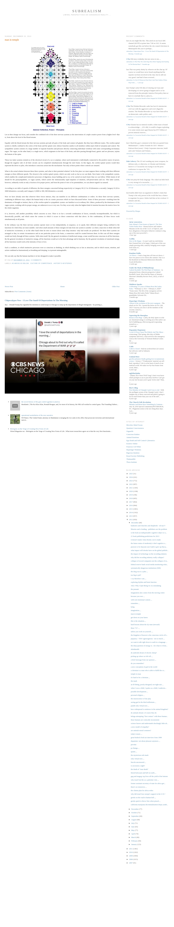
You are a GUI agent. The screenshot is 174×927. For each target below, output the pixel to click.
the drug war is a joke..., (139, 572)
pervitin (133, 745)
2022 (131, 484)
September (135, 816)
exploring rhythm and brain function (143, 582)
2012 (131, 520)
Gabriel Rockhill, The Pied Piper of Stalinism (144, 270)
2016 (131, 505)
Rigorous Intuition (132, 453)
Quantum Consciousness (135, 428)
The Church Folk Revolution (140, 402)
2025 (131, 474)
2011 (131, 849)
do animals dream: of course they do (143, 713)
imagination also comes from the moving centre (147, 593)
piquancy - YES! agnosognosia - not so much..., (147, 639)
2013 (131, 516)
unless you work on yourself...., (142, 632)
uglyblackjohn (134, 373)
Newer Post (9, 286)
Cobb (131, 346)
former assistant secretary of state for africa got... (148, 783)
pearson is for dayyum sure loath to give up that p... (149, 547)
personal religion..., (138, 695)
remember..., (135, 603)
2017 (131, 502)
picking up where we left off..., (142, 656)
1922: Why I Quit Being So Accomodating (146, 586)
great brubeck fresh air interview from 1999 (146, 737)
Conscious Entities (133, 434)
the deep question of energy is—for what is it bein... (149, 646)
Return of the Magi (135, 318)
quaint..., (134, 752)
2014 (131, 512)
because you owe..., (138, 596)
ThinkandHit (130, 459)
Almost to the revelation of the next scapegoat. (145, 303)
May (133, 830)
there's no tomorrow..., (139, 787)
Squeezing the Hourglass (138, 315)
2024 (131, 477)
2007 (131, 863)
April (133, 834)
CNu (128, 59)
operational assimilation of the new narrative (37, 415)
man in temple (12, 39)
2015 (131, 509)
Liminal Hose (134, 357)
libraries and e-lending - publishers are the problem (149, 529)
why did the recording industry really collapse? (147, 557)
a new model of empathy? (140, 727)
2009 (131, 856)
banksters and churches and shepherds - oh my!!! (148, 526)
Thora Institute (131, 462)
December (135, 523)
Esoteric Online (131, 444)
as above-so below (20, 263)
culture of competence (41, 263)
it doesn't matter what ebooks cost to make (146, 540)
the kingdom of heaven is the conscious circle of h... (149, 635)
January (134, 844)
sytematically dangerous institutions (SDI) (146, 568)
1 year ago (140, 82)
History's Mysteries (63, 263)
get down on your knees (139, 617)
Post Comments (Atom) (23, 291)
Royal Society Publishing (135, 456)
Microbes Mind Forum (134, 425)
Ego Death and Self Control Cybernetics (140, 440)
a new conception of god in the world (144, 667)
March (133, 837)
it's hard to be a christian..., (140, 677)
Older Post (115, 286)
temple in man (136, 674)
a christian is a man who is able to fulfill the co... (148, 670)
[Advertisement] (87, 27)
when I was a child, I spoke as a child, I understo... (149, 688)
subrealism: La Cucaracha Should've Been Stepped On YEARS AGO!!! (146, 98)
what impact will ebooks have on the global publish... (150, 550)
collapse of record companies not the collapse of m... (149, 561)
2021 (131, 488)
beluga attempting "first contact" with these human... (149, 716)
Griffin (132, 239)
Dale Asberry (131, 161)
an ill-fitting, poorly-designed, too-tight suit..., (147, 685)
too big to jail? (136, 575)
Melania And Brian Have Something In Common (146, 404)
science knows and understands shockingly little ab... (149, 723)
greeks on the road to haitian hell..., (143, 797)
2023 (131, 481)
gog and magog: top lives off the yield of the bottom (149, 776)
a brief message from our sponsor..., (143, 660)
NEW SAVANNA (135, 222)
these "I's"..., (135, 628)
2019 (131, 495)
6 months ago (138, 54)
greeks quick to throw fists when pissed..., (145, 801)
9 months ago (146, 64)
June (133, 827)
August (134, 820)
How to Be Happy (135, 241)
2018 (131, 498)
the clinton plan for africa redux (142, 790)
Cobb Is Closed (134, 349)
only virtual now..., (137, 759)
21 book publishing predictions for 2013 (145, 536)
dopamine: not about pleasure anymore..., (145, 741)
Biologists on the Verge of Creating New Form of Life (29, 429)
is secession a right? (138, 766)
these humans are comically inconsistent (145, 720)
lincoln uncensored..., (138, 762)
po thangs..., (135, 748)
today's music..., (136, 734)
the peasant (135, 589)
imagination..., (136, 610)
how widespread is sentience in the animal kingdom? (149, 709)
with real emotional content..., (141, 600)
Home (62, 286)
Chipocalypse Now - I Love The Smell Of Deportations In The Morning (36, 300)
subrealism (87, 11)
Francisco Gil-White (133, 447)
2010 (131, 852)
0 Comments (36, 260)
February (134, 841)
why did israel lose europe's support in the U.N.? (148, 794)
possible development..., (139, 692)
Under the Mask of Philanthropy (141, 268)
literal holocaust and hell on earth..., (143, 773)
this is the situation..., (138, 621)
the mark (134, 681)
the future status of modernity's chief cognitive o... (148, 543)
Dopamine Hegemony (137, 330)
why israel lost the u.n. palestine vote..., (145, 780)
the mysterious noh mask (139, 755)
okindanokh (135, 649)
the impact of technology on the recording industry (149, 554)
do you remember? (137, 663)
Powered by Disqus (133, 211)
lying (132, 607)
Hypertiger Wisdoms (137, 301)
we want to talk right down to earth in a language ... (149, 642)
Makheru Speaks (135, 284)
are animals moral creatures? (141, 730)
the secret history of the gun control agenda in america (40, 402)
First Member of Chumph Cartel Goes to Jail (144, 390)
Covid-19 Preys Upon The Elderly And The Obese (146, 332)
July (133, 823)
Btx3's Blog (133, 388)
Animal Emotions (132, 437)
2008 (131, 859)
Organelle (129, 431)
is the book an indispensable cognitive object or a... (149, 533)
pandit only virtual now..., (140, 706)
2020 (131, 491)
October (134, 813)
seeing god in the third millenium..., (143, 702)
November (135, 809)
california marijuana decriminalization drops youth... (149, 805)
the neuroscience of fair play (141, 699)
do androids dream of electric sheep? (144, 653)
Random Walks (135, 253)
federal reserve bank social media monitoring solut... (149, 564)
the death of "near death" (139, 769)
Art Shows (133, 255)
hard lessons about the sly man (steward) (145, 624)
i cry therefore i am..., (138, 579)
